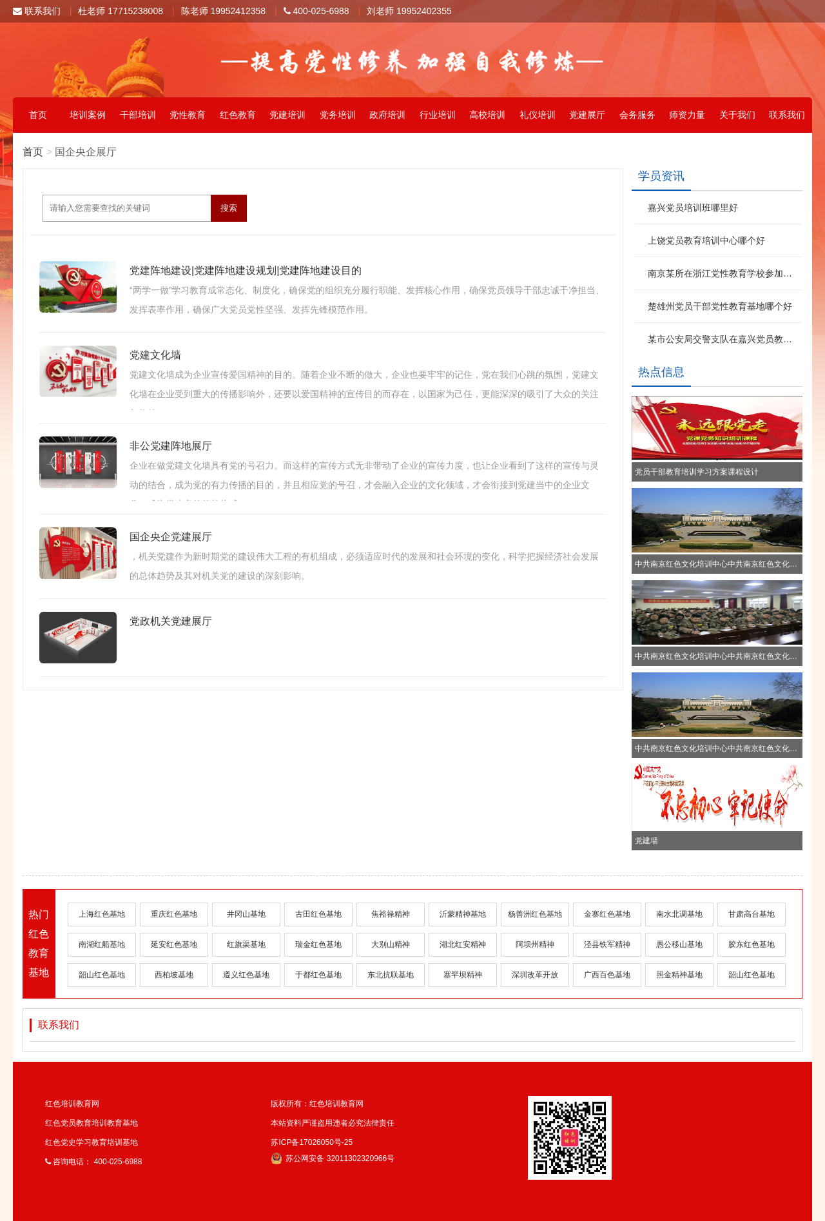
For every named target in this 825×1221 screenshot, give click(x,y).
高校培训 (487, 115)
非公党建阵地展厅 (171, 445)
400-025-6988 (316, 11)
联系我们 (37, 11)
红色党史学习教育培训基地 (91, 1142)
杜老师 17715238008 (120, 11)
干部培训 (138, 115)
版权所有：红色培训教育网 (317, 1103)
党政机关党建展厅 (171, 621)
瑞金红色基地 (318, 944)
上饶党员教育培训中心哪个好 (706, 240)
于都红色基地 (318, 974)
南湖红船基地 (102, 944)
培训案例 (88, 115)
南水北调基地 (679, 914)
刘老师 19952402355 (409, 11)
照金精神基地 (679, 974)
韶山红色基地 (102, 974)
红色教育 (238, 115)
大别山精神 (390, 944)
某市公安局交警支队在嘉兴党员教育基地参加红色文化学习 (723, 339)
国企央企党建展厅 (171, 536)
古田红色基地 (318, 914)
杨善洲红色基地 (535, 914)
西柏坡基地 (174, 974)
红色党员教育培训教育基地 (91, 1123)
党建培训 (287, 115)
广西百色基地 (607, 974)
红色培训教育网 (72, 1103)
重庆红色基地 (174, 914)
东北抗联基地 (390, 974)
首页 (38, 115)
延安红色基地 (174, 944)
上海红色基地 (102, 914)
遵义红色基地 (246, 974)
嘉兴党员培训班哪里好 (693, 207)
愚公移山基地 (679, 944)
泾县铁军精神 (607, 944)
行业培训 (438, 115)
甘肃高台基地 (751, 914)
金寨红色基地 (607, 914)
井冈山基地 (246, 914)
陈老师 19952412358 (223, 11)
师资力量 (687, 115)
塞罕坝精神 (462, 974)
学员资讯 (661, 176)
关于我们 (737, 115)
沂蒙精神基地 (463, 914)
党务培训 (338, 115)
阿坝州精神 (535, 944)
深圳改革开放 (535, 974)
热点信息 (661, 372)
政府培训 (387, 115)
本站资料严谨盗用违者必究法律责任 (332, 1123)
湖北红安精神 (463, 944)
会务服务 (637, 115)
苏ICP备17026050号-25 (312, 1142)
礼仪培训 (537, 115)
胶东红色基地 (751, 944)
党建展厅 (587, 115)
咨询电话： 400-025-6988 (93, 1161)
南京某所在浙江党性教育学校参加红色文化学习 (723, 273)
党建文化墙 (155, 354)
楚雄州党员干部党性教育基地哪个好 (720, 306)
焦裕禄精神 (390, 914)
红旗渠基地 (246, 944)
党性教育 (188, 115)
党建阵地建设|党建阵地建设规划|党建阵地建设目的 (246, 270)
